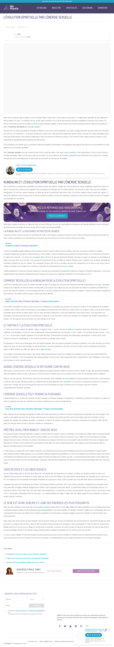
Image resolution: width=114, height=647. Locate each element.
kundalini (64, 158)
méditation (46, 307)
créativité (72, 152)
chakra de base (45, 349)
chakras (69, 251)
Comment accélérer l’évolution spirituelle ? (22, 246)
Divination (102, 8)
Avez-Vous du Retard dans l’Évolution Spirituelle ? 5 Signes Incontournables (34, 409)
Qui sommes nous (32, 641)
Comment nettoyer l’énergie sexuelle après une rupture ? (25, 562)
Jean (18, 34)
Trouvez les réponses (57, 216)
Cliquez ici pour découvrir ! (86, 571)
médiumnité (65, 271)
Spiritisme (10, 27)
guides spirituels (43, 507)
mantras (75, 307)
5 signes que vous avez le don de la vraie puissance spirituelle (27, 558)
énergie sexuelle (34, 127)
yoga (99, 285)
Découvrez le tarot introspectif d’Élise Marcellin (57, 1)
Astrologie (42, 8)
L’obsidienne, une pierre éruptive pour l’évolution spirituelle (26, 554)
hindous (70, 329)
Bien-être (56, 8)
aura (100, 186)
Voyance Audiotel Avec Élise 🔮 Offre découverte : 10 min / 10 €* (96, 630)
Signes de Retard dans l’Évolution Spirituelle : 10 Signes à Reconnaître (32, 301)
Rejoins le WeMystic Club (46, 641)
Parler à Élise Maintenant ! (26, 165)
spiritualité (67, 382)
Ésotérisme (87, 8)
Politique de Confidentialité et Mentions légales (66, 641)
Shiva (43, 257)
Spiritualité (23, 27)
